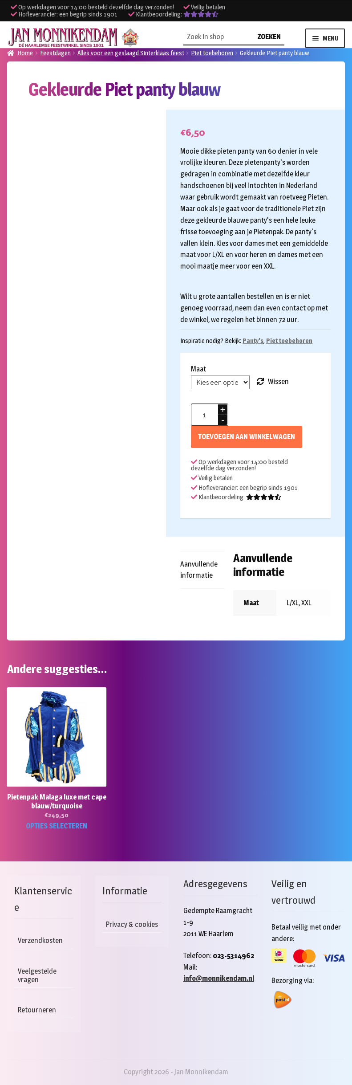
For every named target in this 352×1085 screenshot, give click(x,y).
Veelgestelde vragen (37, 975)
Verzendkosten (40, 940)
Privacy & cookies (132, 924)
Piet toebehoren (289, 340)
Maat (198, 369)
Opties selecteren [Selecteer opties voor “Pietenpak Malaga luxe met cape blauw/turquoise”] (56, 826)
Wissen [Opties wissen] (278, 381)
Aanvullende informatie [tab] (199, 570)
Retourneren (37, 1010)
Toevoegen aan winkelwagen (246, 436)
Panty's (253, 340)
